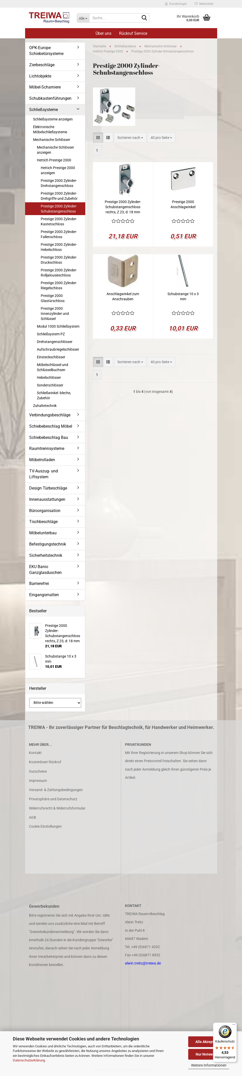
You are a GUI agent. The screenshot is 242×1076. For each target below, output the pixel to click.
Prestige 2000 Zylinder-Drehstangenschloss (59, 183)
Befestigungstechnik (47, 544)
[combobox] (130, 137)
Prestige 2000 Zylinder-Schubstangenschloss (59, 208)
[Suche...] (83, 18)
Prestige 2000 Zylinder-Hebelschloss (59, 247)
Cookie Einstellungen (45, 826)
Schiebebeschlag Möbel (50, 426)
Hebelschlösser (49, 377)
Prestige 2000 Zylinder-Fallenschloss (59, 234)
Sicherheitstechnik (45, 555)
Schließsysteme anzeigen (53, 119)
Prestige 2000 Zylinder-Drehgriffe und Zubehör (59, 196)
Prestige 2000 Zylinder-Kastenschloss (59, 221)
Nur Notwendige (209, 1054)
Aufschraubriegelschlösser (58, 349)
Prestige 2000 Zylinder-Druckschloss (59, 259)
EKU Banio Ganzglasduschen (45, 569)
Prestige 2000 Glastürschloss (53, 298)
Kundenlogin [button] (176, 4)
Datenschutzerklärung (29, 1060)
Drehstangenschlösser (54, 342)
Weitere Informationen (208, 1065)
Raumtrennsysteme (46, 448)
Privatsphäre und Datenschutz (53, 799)
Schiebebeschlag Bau (48, 437)
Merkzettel (204, 4)
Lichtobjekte (40, 76)
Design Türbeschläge (48, 488)
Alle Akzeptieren (208, 1042)
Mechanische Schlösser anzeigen (55, 149)
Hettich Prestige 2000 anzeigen (58, 170)
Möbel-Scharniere (45, 87)
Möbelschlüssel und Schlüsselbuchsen (52, 367)
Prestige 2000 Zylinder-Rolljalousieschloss (59, 272)
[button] (98, 137)
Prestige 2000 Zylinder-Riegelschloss (59, 285)
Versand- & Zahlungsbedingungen (56, 790)
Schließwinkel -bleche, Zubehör (54, 395)
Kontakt (35, 753)
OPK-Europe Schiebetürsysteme (46, 50)
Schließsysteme (43, 109)
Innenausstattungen (47, 499)
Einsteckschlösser (51, 357)
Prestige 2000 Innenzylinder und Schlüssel (55, 313)
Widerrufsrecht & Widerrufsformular (57, 808)
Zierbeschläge (42, 64)
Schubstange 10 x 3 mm (183, 296)
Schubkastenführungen (50, 98)
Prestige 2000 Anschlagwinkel (183, 204)
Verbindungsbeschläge (49, 415)
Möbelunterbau (43, 532)
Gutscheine (38, 771)
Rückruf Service (133, 33)
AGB (32, 817)
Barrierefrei (39, 583)
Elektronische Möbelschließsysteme (50, 129)
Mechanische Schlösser (51, 140)
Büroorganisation (44, 510)
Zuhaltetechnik (45, 406)
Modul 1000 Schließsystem (58, 326)
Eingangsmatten (44, 594)
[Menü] (234, 1026)
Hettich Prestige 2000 (54, 160)
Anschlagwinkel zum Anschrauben (123, 296)
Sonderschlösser (50, 385)
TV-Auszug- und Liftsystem (43, 474)
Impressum (38, 781)
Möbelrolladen (42, 459)
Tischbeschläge (43, 521)
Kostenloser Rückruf (45, 762)
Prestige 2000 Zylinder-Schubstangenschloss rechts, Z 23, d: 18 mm (123, 207)
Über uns (103, 33)
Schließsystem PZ (51, 334)
